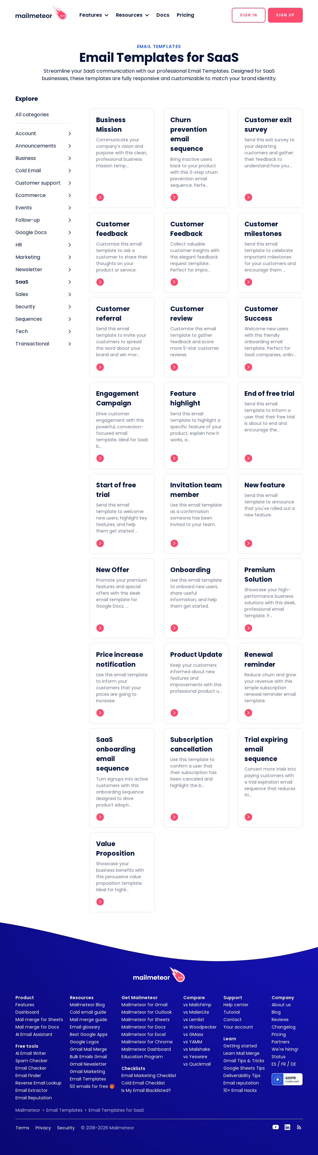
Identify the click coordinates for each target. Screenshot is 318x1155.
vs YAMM (192, 1042)
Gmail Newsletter (88, 1064)
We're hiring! (285, 1049)
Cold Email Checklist (143, 1083)
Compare (194, 998)
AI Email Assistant (34, 1034)
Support (232, 998)
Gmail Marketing (87, 1071)
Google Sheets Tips (244, 1068)
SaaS (21, 281)
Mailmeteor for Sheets (145, 1019)
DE (293, 1064)
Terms (22, 1128)
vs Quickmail (197, 1064)
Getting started (240, 1046)
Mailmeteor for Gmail (144, 1005)
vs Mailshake (196, 1049)
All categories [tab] (32, 114)
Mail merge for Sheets (39, 1019)
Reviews (280, 1019)
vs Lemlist (193, 1019)
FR (283, 1064)
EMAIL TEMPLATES (159, 46)
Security (25, 306)
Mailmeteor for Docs (143, 1027)
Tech (21, 331)
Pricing (185, 15)
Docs (162, 15)
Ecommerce (30, 195)
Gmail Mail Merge (88, 1049)
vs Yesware (195, 1057)
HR (18, 244)
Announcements (35, 145)
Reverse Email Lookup (38, 1083)
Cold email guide (88, 1012)
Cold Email (28, 170)
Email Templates (88, 1079)
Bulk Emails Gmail (88, 1057)
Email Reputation (33, 1098)
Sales (21, 294)
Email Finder (28, 1075)
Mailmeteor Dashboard (146, 1049)
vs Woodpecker (200, 1027)
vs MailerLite (196, 1012)
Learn (229, 1039)
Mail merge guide (88, 1019)
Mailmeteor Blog (87, 1005)
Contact (232, 1019)
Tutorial (231, 1012)
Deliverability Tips (242, 1075)
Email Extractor (31, 1090)
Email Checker (30, 1068)
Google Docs (31, 232)
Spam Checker (31, 1061)
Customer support (38, 182)
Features (24, 1005)
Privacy (43, 1128)
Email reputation (241, 1083)
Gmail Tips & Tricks (243, 1061)
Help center (235, 1005)
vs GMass (193, 1034)
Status (279, 1057)
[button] (93, 15)
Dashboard (27, 1012)
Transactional (32, 343)
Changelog (283, 1027)
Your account (238, 1027)
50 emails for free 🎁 (92, 1086)
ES (274, 1064)
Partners (281, 1042)
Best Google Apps (89, 1034)
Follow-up (27, 220)
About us (281, 1005)
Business (25, 158)
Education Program (142, 1057)
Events (23, 207)
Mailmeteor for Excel (143, 1034)
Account (25, 133)
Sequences (28, 319)
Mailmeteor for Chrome (147, 1042)
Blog (276, 1012)
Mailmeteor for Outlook (146, 1012)
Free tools (26, 1046)
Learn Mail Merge (241, 1053)
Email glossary (85, 1027)
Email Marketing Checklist (148, 1075)
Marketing (27, 257)
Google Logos (84, 1042)
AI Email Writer (30, 1053)
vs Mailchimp (197, 1005)
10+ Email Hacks (240, 1090)
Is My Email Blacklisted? (146, 1090)
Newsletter (28, 269)
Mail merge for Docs (37, 1027)
